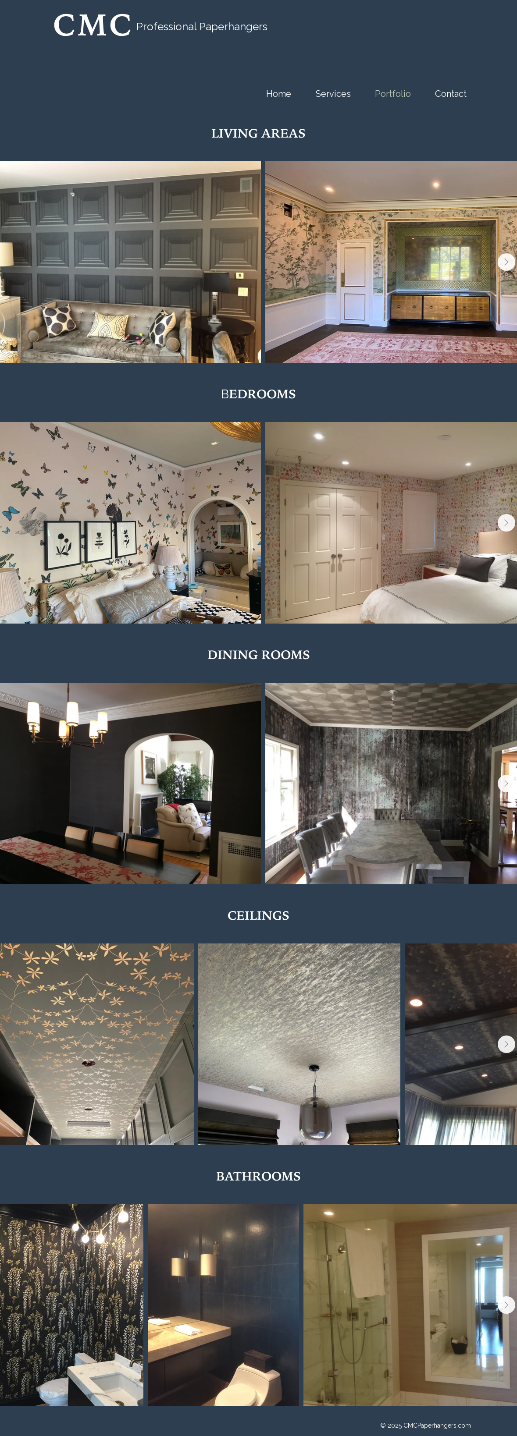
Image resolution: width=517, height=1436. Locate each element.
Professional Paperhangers (201, 26)
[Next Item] (506, 262)
